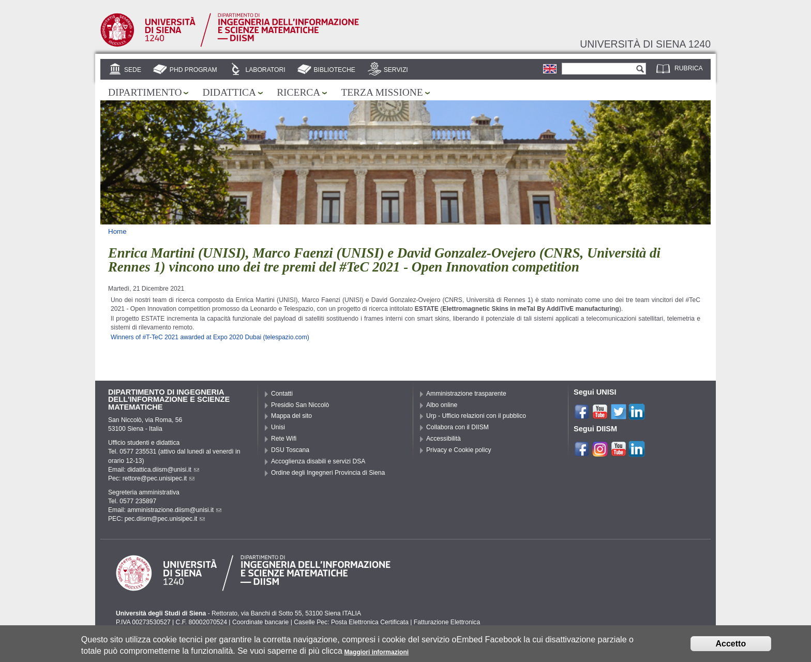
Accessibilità (443, 438)
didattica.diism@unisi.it (163, 469)
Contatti (282, 393)
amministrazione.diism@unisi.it (174, 510)
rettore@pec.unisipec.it (159, 478)
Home (117, 231)
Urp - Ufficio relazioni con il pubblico (476, 415)
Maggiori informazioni (376, 654)
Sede (132, 69)
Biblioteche (334, 69)
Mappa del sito (291, 415)
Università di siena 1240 (645, 44)
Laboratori (265, 69)
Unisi (278, 427)
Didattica (229, 92)
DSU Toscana (290, 450)
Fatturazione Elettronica (447, 622)
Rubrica (688, 68)
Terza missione (382, 92)
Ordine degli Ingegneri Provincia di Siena (328, 472)
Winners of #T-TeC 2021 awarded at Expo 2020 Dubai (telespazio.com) (210, 337)
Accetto (731, 646)
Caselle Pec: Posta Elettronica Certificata (351, 622)
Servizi (396, 69)
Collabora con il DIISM (457, 427)
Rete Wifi (283, 438)
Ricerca (298, 92)
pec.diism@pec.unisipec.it (165, 518)
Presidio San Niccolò (300, 405)
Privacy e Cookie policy (458, 450)
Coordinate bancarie (260, 622)
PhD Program (193, 69)
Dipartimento (145, 92)
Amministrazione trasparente (466, 393)
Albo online (441, 405)
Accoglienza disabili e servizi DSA (318, 461)
